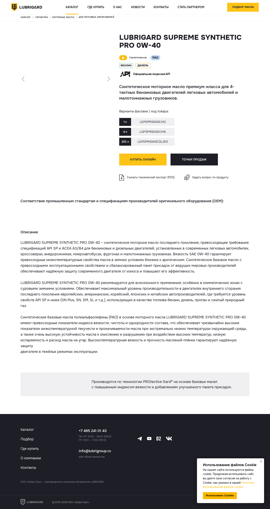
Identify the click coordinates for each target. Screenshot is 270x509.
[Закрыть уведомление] (261, 461)
